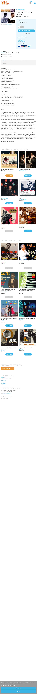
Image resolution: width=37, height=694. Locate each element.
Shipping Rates (3, 383)
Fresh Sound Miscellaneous (22, 16)
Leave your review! (9, 24)
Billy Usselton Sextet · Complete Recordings (27, 224)
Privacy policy (3, 380)
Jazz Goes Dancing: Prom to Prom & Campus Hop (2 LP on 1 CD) (9, 319)
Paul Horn (21, 319)
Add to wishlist (27, 33)
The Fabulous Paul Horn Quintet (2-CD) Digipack (26, 348)
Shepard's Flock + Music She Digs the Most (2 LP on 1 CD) (9, 170)
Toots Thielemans (22, 170)
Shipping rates (20, 40)
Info (4, 61)
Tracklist (12, 61)
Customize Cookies (11, 685)
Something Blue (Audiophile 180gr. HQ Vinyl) (27, 318)
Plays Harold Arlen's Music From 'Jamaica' (8, 197)
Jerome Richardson (22, 199)
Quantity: (20, 24)
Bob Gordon (3, 262)
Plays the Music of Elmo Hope (24, 260)
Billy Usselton (21, 226)
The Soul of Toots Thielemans (24, 169)
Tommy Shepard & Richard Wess (7, 171)
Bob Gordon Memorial (5, 260)
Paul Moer (20, 10)
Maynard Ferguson (4, 291)
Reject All (18, 688)
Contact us (3, 377)
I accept (18, 691)
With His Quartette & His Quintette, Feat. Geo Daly (9, 225)
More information (4, 685)
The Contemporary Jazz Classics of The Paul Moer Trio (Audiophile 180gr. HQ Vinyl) (27, 290)
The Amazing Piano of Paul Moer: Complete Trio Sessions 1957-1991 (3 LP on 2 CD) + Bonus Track (8, 348)
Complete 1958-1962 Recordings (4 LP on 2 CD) (27, 198)
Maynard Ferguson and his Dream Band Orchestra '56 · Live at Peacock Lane (8, 290)
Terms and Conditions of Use (6, 378)
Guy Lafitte (3, 227)
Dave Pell (2, 320)
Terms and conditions (21, 41)
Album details (23, 61)
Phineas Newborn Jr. (4, 198)
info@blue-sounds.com (7, 393)
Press (5, 63)
